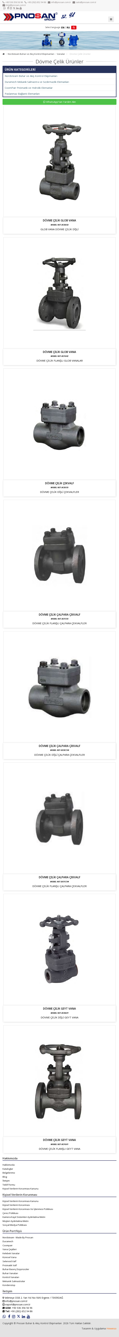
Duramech (8, 1241)
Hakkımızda (9, 1164)
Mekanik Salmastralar (14, 1281)
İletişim (6, 1180)
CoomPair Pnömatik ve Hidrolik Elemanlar (29, 87)
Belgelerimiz (9, 1172)
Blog (5, 1176)
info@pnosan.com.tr (59, 2)
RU (68, 27)
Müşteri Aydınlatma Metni (15, 1221)
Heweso (111, 1328)
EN (62, 27)
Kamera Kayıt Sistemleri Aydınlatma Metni (24, 1217)
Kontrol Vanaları (11, 1277)
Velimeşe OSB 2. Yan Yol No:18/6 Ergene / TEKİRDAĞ (34, 1297)
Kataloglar (8, 1168)
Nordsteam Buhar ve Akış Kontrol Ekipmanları (31, 53)
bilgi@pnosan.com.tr (14, 5)
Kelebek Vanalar (11, 1253)
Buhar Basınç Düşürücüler (16, 1269)
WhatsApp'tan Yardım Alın (59, 101)
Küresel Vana (9, 1257)
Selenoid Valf (9, 1261)
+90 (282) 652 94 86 (35, 2)
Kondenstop (9, 1285)
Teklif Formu (9, 1184)
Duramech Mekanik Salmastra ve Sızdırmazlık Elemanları (37, 81)
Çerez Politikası (10, 1213)
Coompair (8, 1245)
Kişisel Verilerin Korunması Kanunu (20, 1188)
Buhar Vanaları (10, 1273)
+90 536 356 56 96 (13, 2)
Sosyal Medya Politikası (15, 1224)
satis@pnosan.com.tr (84, 2)
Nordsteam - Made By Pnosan (18, 1237)
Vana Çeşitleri (10, 1249)
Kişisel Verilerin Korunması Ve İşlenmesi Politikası (28, 1209)
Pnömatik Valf (10, 1265)
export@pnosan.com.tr (17, 1304)
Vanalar (61, 53)
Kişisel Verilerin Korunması (16, 1205)
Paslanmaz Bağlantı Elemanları (22, 93)
